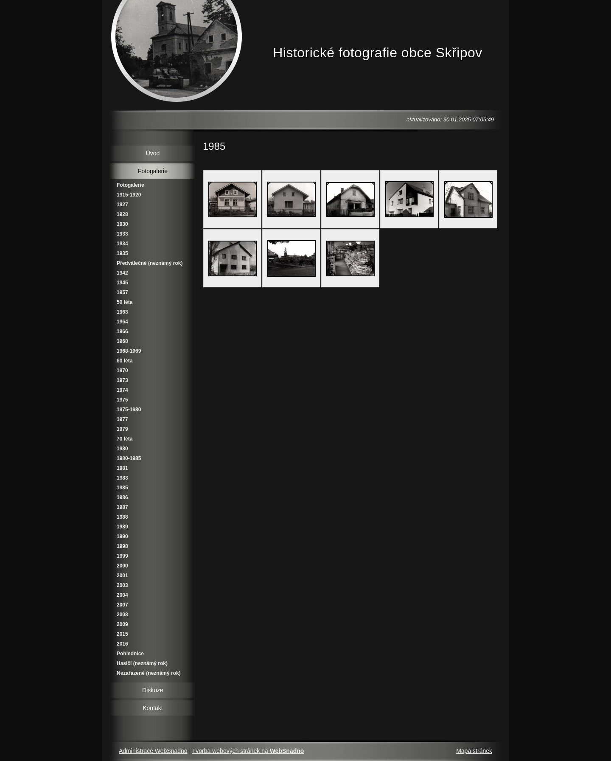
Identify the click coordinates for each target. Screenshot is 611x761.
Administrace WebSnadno (153, 750)
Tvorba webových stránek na (248, 750)
